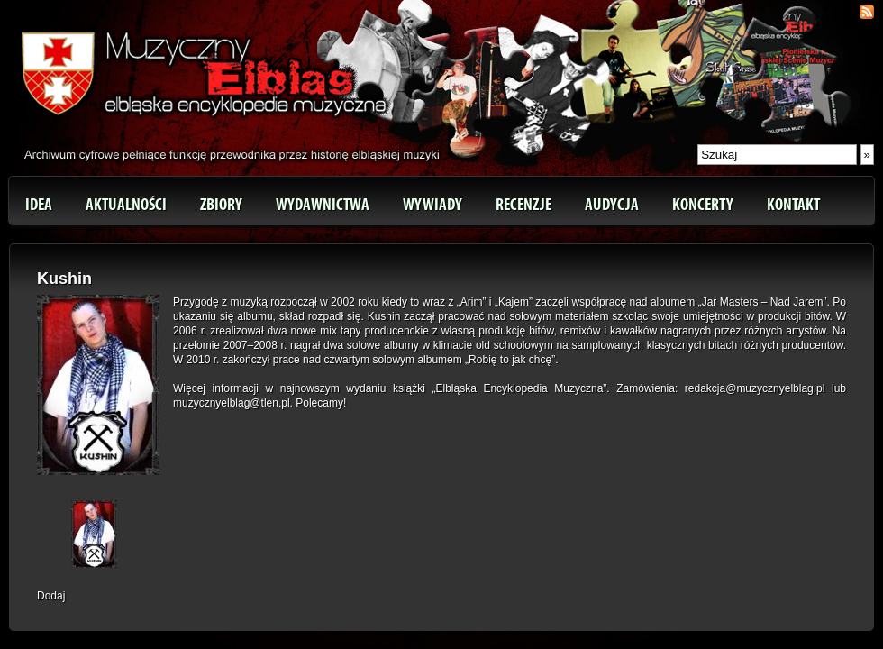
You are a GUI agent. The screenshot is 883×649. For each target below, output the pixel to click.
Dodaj (51, 596)
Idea (38, 204)
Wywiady (432, 204)
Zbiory (221, 204)
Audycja (612, 204)
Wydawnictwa (322, 204)
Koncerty (702, 204)
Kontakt (793, 204)
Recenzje (523, 204)
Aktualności (126, 204)
